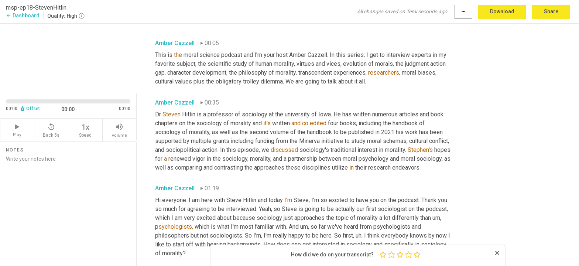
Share (551, 11)
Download (502, 11)
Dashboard (23, 15)
